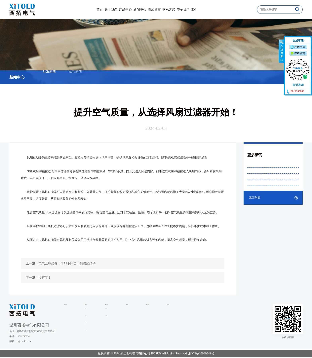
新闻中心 (135, 9)
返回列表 (254, 251)
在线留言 (159, 9)
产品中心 (110, 9)
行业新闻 (49, 77)
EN (227, 9)
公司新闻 (75, 77)
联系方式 (183, 9)
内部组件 (103, 331)
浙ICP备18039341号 (201, 354)
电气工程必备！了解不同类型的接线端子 (61, 263)
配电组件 (103, 324)
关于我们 (86, 9)
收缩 (281, 51)
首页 (65, 9)
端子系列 (103, 338)
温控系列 (103, 317)
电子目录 (207, 9)
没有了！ (38, 277)
